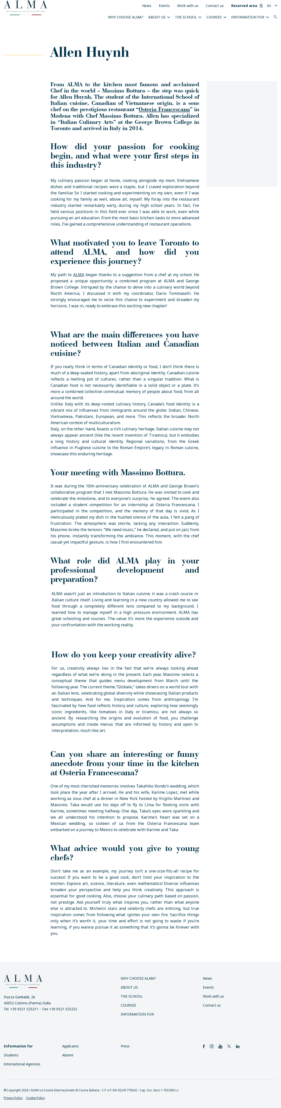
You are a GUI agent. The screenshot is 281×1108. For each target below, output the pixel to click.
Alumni (67, 1055)
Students (11, 1055)
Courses (214, 17)
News (146, 5)
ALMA (78, 274)
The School (186, 17)
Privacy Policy (13, 1098)
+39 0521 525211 (24, 1009)
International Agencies (22, 1064)
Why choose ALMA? (125, 17)
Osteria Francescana (164, 109)
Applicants (70, 1046)
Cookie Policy (35, 1098)
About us (157, 17)
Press (125, 1046)
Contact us (215, 5)
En (269, 5)
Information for (247, 17)
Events (164, 5)
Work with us (187, 5)
